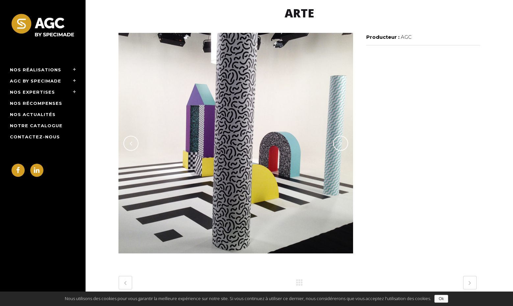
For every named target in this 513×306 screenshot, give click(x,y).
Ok (441, 298)
